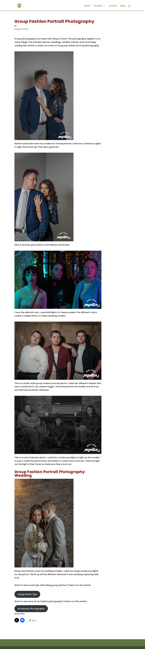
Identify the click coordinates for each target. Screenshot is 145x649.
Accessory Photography (31, 608)
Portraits (25, 29)
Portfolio (98, 5)
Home (87, 5)
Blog (123, 5)
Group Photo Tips (27, 594)
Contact (113, 5)
